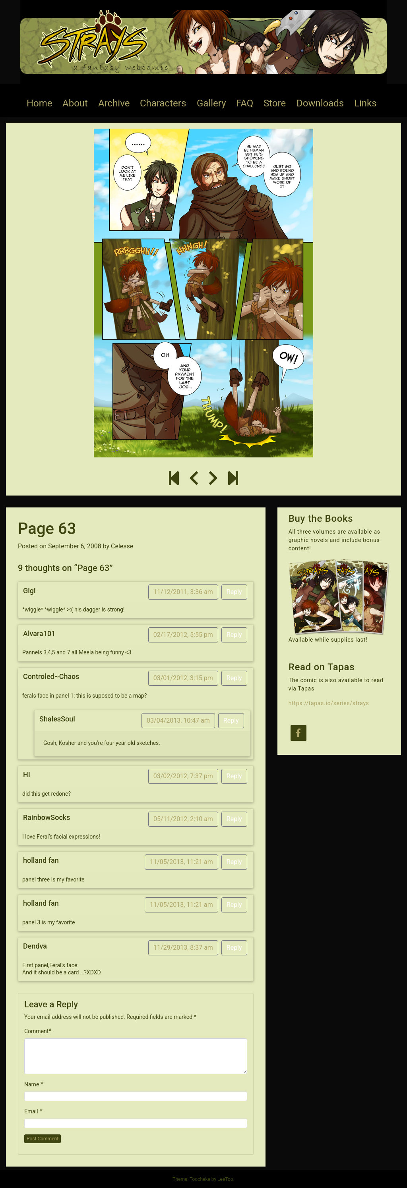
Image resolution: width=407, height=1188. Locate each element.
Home (39, 103)
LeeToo (225, 1179)
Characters (163, 103)
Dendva (35, 946)
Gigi (29, 590)
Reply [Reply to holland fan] (234, 862)
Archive (114, 103)
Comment (36, 1031)
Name (31, 1084)
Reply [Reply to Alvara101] (234, 634)
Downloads (320, 103)
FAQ (244, 103)
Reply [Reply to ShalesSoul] (231, 720)
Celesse (122, 546)
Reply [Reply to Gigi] (234, 592)
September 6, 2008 (74, 546)
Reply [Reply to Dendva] (234, 947)
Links (365, 103)
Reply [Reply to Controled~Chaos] (234, 678)
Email (31, 1111)
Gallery (211, 103)
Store (275, 103)
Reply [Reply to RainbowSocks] (234, 819)
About (75, 103)
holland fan (41, 860)
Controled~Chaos (51, 676)
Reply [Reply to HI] (234, 776)
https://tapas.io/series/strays (329, 703)
